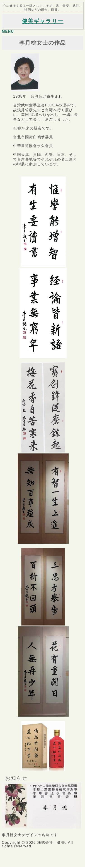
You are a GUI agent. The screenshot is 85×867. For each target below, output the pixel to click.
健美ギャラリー (42, 21)
